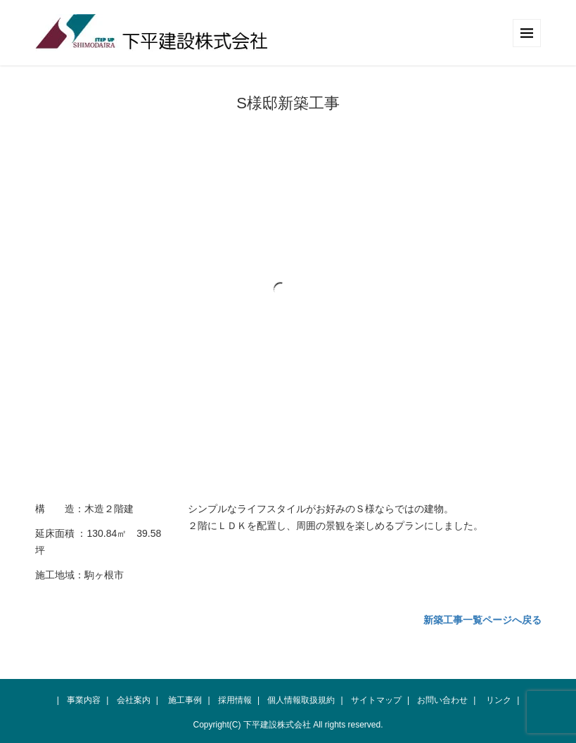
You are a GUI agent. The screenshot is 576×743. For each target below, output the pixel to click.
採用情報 (235, 700)
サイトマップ (376, 700)
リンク (498, 700)
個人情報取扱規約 (301, 700)
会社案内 (134, 700)
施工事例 (185, 700)
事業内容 (84, 700)
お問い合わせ (442, 700)
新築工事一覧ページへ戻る (482, 619)
